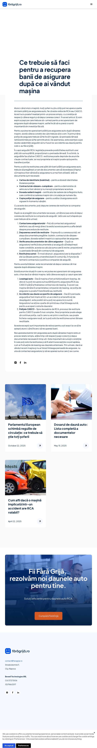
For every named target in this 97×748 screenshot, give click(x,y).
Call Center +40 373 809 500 (85, 4)
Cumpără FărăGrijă (48, 619)
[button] (91, 4)
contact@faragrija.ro (13, 662)
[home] (12, 4)
